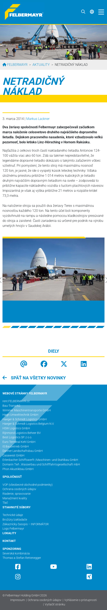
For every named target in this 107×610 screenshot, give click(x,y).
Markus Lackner (38, 119)
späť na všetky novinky (38, 377)
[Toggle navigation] (100, 12)
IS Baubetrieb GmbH (15, 446)
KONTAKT (9, 541)
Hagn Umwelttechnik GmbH (20, 415)
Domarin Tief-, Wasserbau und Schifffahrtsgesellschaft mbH (41, 464)
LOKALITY (9, 533)
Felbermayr (16, 65)
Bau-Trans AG (11, 406)
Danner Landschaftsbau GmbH (22, 451)
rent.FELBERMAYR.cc (16, 401)
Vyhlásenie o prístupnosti (80, 600)
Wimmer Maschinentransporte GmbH (26, 410)
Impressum (17, 600)
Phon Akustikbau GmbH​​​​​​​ (18, 469)
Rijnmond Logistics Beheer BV (21, 433)
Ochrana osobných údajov (44, 600)
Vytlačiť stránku (55, 604)
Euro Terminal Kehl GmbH (18, 442)
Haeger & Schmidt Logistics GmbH (24, 419)
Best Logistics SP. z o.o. (17, 437)
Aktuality (41, 65)
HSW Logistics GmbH (16, 428)
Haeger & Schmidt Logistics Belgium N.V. (28, 424)
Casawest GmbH (13, 455)
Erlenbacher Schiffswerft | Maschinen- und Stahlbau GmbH (40, 460)
